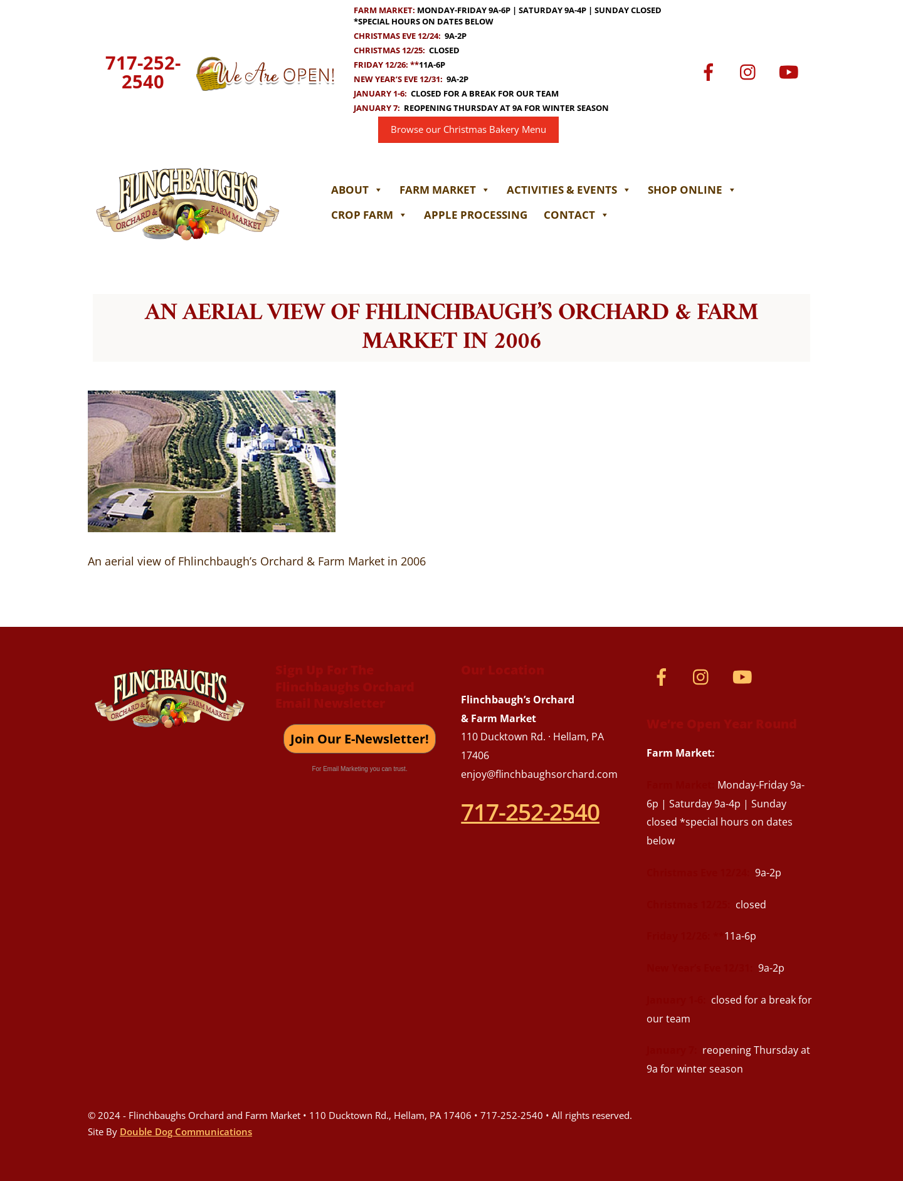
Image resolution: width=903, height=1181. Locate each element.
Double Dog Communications (186, 1131)
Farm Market (444, 189)
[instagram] (751, 71)
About (357, 189)
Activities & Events (569, 189)
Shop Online (692, 189)
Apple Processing (475, 214)
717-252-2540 (143, 71)
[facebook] (711, 71)
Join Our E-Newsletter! (359, 738)
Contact (577, 214)
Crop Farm (369, 214)
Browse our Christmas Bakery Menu (468, 129)
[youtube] (791, 71)
